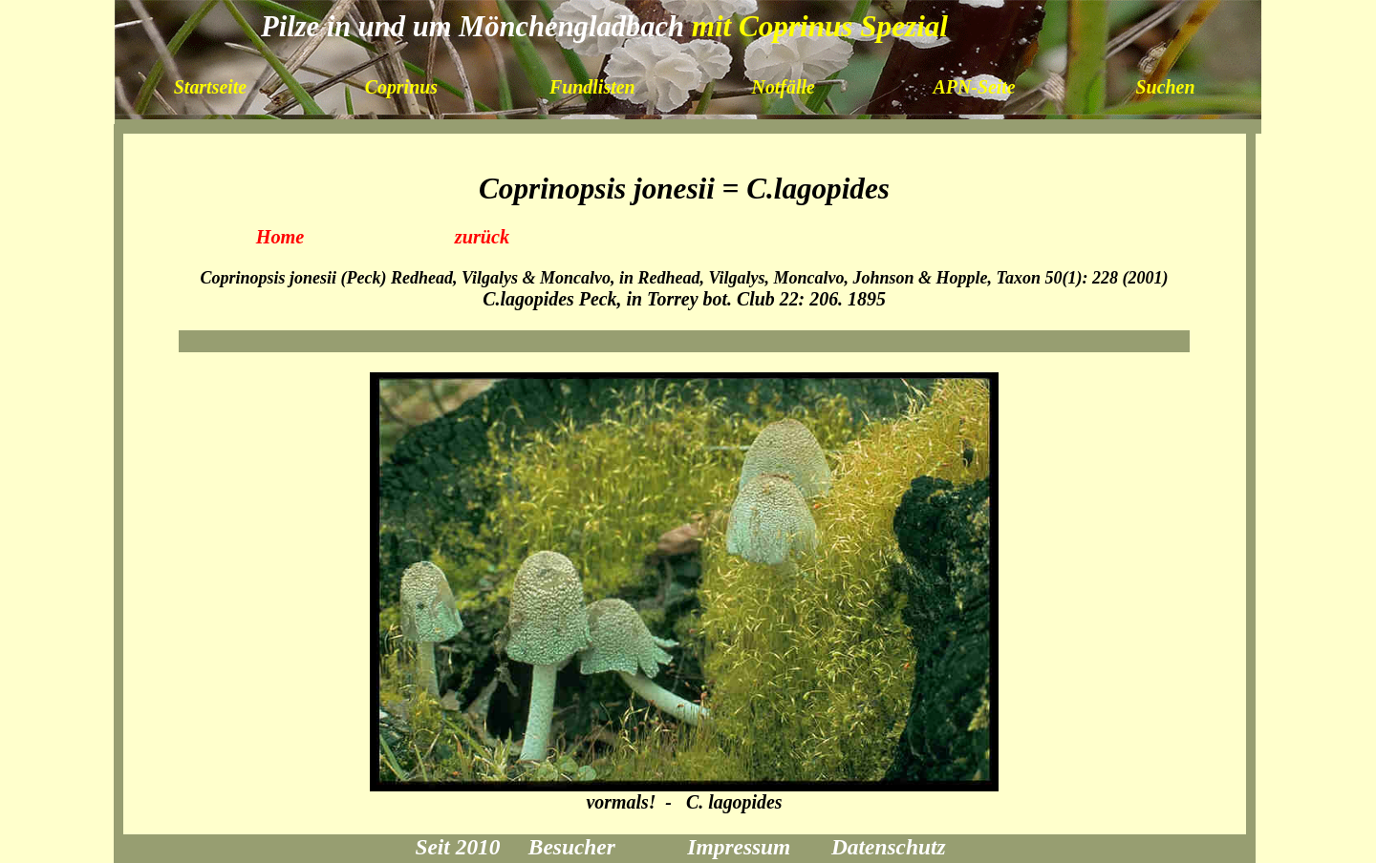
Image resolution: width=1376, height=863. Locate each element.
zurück (482, 236)
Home (280, 236)
